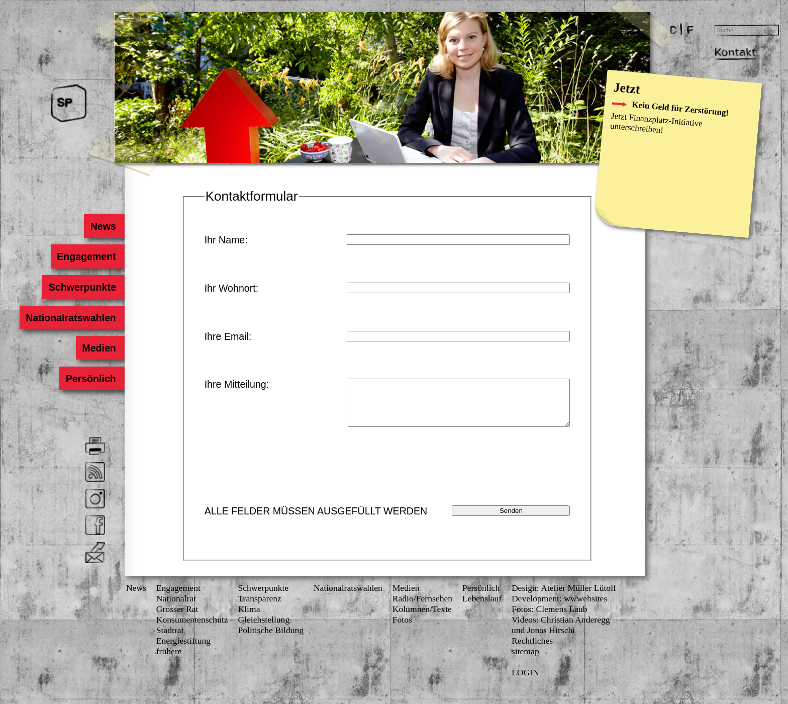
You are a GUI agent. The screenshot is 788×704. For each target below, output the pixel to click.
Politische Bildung (271, 639)
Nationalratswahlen (71, 317)
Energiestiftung (183, 650)
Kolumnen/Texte (422, 618)
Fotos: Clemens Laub (549, 618)
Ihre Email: (228, 336)
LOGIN (525, 681)
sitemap (525, 660)
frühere (169, 660)
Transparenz (259, 607)
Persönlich (91, 378)
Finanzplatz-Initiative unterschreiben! (656, 123)
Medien (99, 348)
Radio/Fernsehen (422, 607)
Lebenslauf (482, 607)
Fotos (402, 629)
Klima (249, 618)
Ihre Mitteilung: (237, 384)
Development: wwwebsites (559, 607)
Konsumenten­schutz (192, 629)
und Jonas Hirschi (543, 639)
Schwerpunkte (82, 287)
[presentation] (494, 477)
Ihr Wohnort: (231, 288)
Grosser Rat (177, 618)
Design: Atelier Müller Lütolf (564, 597)
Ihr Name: (226, 239)
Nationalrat (176, 607)
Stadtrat (170, 639)
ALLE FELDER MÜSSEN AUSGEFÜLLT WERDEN (316, 519)
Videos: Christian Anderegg (561, 629)
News (103, 225)
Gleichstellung (263, 629)
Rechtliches (532, 650)
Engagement (86, 256)
